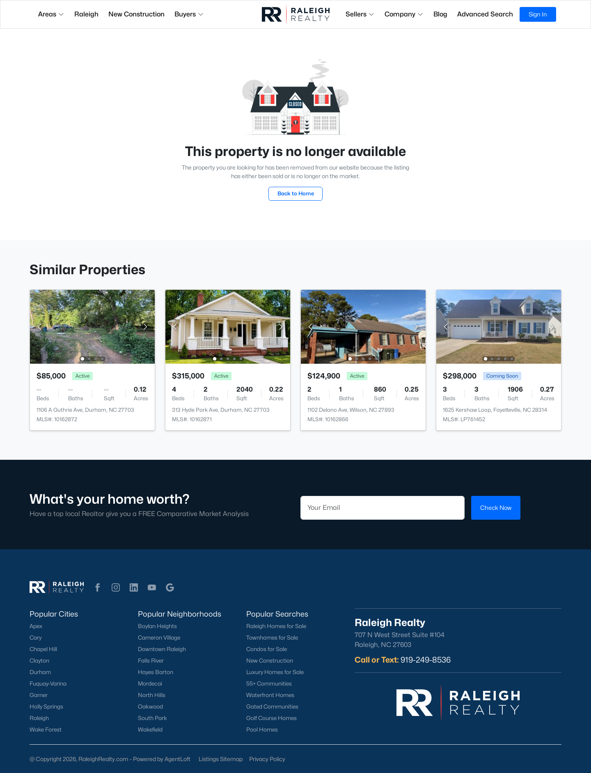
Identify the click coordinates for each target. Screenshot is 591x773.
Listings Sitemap (221, 758)
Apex (36, 626)
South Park (152, 718)
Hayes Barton (155, 672)
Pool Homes (262, 729)
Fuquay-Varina (48, 683)
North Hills (151, 695)
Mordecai (150, 683)
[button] (98, 587)
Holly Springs (46, 706)
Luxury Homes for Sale (275, 672)
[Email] (382, 508)
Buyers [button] (189, 14)
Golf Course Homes (271, 718)
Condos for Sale (266, 649)
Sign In (538, 14)
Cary (35, 637)
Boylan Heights (157, 626)
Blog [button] (440, 14)
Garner (39, 695)
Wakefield (150, 729)
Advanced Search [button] (485, 14)
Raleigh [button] (86, 14)
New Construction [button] (136, 14)
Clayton (39, 660)
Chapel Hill (43, 649)
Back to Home (295, 193)
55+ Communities (269, 683)
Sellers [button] (360, 14)
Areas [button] (51, 14)
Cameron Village (159, 637)
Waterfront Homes (270, 695)
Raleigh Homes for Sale (276, 626)
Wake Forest (46, 729)
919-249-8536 (426, 660)
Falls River (151, 660)
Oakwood (150, 706)
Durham (40, 672)
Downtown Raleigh (162, 649)
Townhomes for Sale (272, 637)
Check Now (495, 507)
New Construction (269, 660)
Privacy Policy (267, 758)
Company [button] (404, 14)
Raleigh (39, 718)
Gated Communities (272, 706)
